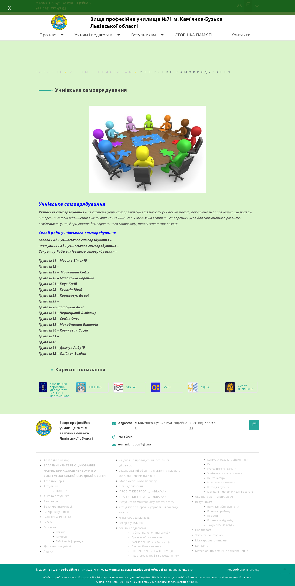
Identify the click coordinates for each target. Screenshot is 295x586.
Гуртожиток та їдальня (221, 468)
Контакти (241, 34)
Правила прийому (218, 511)
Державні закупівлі (57, 546)
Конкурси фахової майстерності (227, 459)
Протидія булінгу (218, 487)
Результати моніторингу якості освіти (147, 502)
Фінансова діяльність (134, 517)
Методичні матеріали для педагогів (230, 491)
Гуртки (211, 464)
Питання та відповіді (220, 520)
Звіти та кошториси (209, 535)
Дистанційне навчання (146, 546)
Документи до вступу (220, 525)
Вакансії (61, 532)
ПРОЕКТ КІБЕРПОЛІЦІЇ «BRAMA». (142, 491)
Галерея (61, 536)
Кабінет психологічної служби (151, 532)
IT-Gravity (252, 569)
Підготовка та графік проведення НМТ (156, 555)
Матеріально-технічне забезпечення (221, 551)
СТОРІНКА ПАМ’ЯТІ (194, 34)
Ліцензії (49, 551)
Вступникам (143, 34)
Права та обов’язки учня (147, 537)
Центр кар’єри (216, 478)
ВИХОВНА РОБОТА (57, 517)
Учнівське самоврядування (224, 473)
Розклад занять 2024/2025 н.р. (151, 542)
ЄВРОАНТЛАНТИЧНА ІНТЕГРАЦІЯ (152, 551)
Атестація (51, 501)
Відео (48, 522)
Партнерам (203, 530)
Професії (213, 515)
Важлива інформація (59, 506)
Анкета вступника (56, 496)
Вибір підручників (56, 512)
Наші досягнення (131, 486)
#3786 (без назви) (57, 460)
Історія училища (131, 523)
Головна (49, 72)
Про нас (47, 34)
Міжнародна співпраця (211, 540)
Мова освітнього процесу (138, 481)
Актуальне (51, 486)
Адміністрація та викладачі (214, 496)
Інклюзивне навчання (221, 482)
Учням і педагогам (93, 34)
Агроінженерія (54, 481)
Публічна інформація (69, 541)
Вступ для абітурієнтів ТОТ (224, 506)
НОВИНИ (61, 491)
